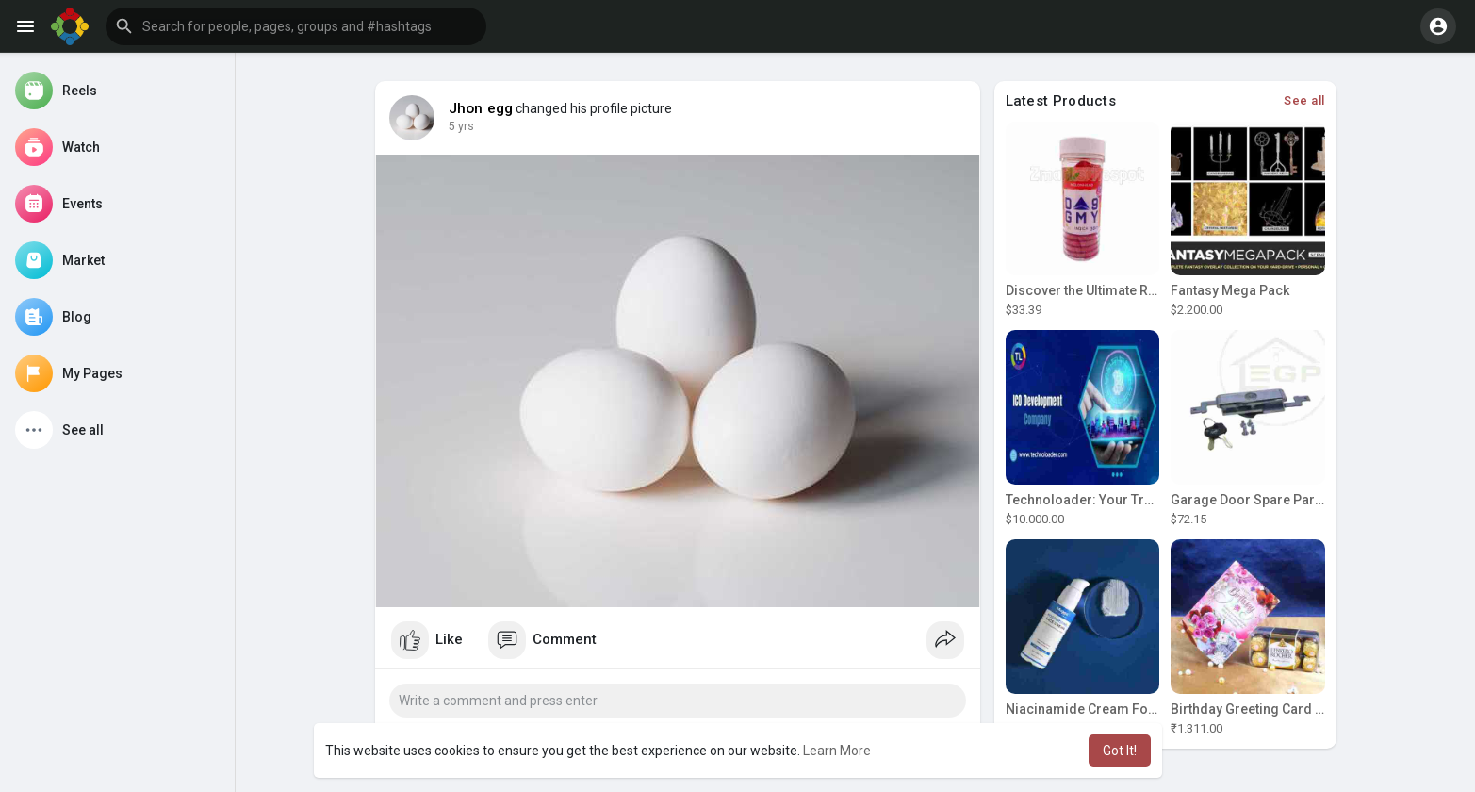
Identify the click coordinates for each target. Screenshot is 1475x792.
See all (1304, 100)
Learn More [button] (837, 750)
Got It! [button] (1120, 750)
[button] (296, 26)
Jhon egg (481, 108)
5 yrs (461, 126)
